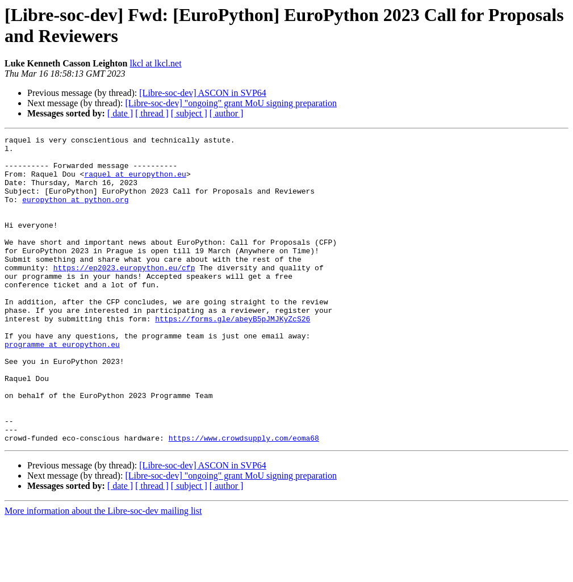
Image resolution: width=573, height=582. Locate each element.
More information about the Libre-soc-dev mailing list (103, 572)
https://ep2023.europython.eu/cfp (124, 295)
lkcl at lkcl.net (156, 63)
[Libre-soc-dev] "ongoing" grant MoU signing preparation (231, 103)
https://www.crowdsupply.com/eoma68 (244, 499)
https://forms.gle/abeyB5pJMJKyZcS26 (232, 356)
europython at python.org (75, 213)
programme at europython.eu (62, 387)
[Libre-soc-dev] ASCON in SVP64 (202, 93)
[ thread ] (152, 113)
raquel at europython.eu (135, 182)
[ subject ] (189, 113)
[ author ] (227, 113)
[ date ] (120, 113)
